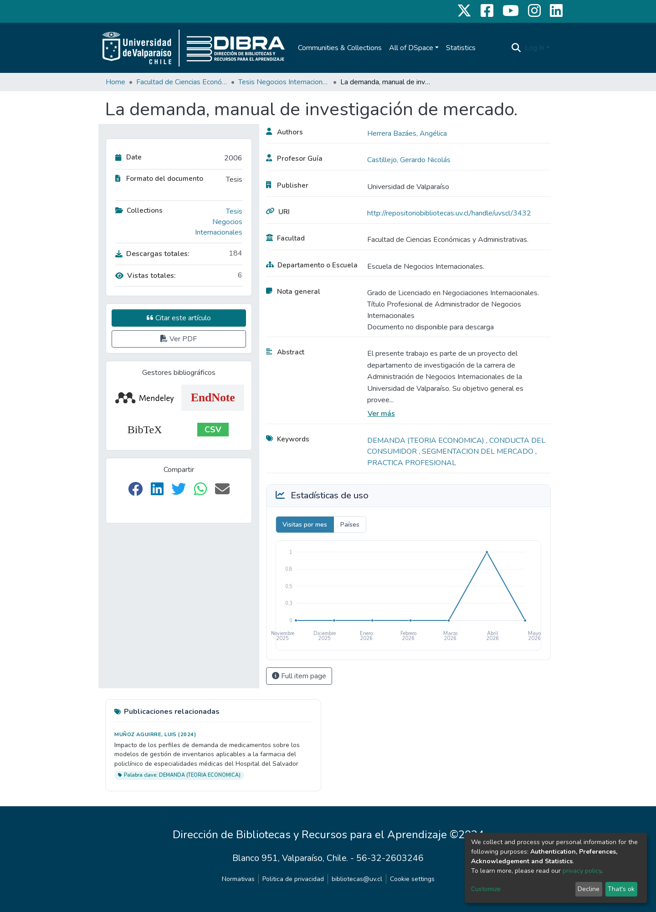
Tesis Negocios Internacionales (283, 82)
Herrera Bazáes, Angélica (407, 133)
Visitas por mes (304, 524)
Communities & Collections (340, 48)
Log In (534, 48)
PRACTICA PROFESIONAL (411, 463)
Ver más (381, 414)
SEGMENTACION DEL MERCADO (478, 451)
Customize (486, 889)
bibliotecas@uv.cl (357, 879)
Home (115, 82)
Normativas (238, 879)
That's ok (621, 889)
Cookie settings (412, 879)
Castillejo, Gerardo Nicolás (409, 160)
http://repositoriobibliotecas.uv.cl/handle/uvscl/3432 (449, 213)
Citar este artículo (179, 318)
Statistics (461, 48)
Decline (589, 889)
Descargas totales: (152, 254)
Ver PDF (178, 339)
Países (349, 524)
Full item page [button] (299, 676)
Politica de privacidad (293, 879)
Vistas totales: (145, 276)
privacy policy (582, 870)
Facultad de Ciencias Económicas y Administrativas (181, 82)
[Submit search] (516, 47)
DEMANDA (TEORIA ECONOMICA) (426, 441)
